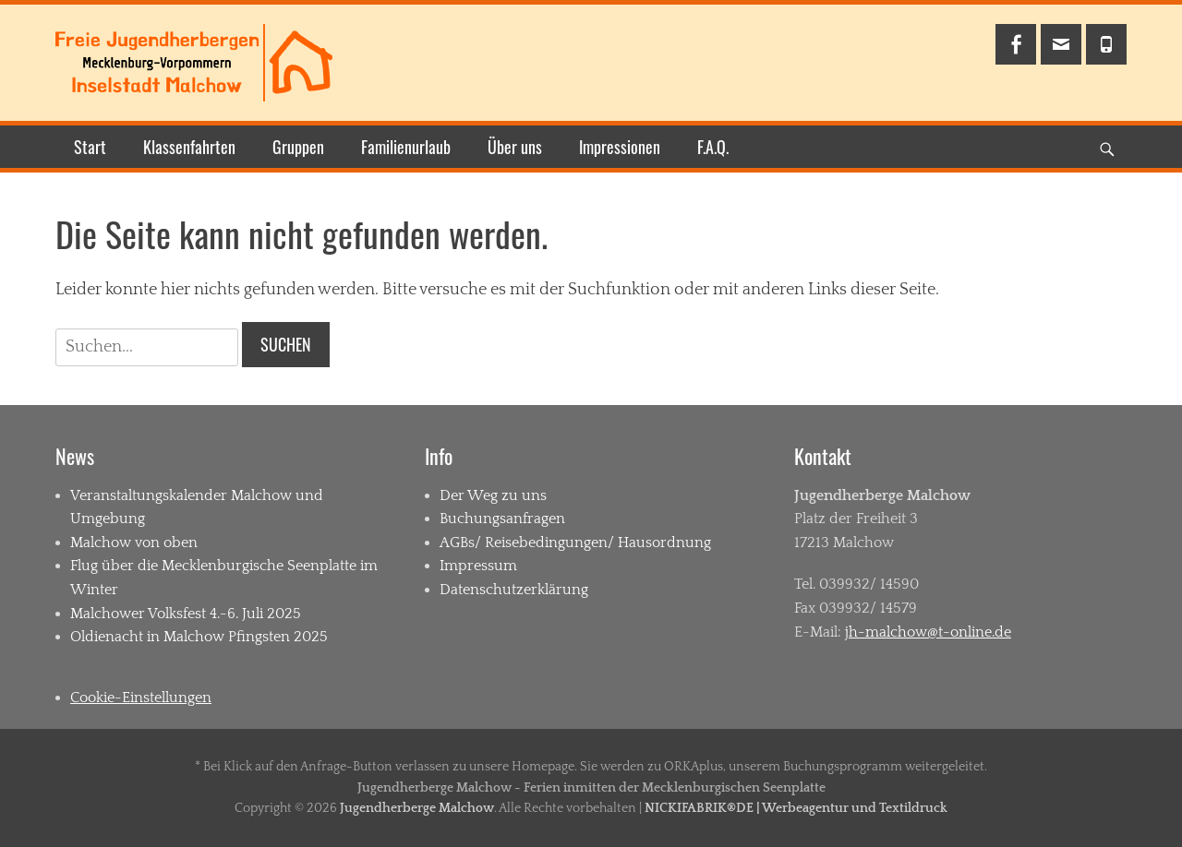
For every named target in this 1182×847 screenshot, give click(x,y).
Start (90, 147)
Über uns (515, 147)
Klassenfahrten (189, 147)
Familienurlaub (406, 147)
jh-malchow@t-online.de (928, 632)
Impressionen (619, 147)
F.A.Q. (713, 147)
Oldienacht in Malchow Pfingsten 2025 (199, 636)
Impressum (478, 565)
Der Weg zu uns (493, 495)
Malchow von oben (134, 542)
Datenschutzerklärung (514, 589)
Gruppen (298, 147)
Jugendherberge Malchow (417, 808)
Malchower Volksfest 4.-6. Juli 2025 (185, 613)
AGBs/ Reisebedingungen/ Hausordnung (575, 542)
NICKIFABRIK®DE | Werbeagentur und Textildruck (796, 808)
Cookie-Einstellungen (140, 697)
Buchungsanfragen (502, 518)
